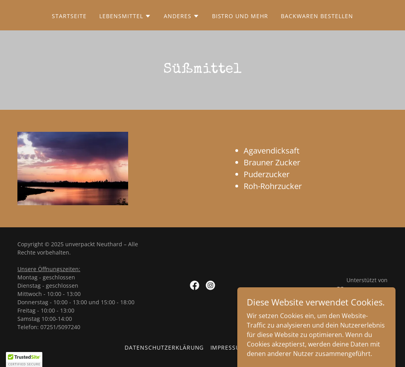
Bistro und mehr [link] (240, 16)
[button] (125, 16)
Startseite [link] (69, 16)
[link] (194, 285)
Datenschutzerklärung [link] (164, 347)
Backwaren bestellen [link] (317, 16)
